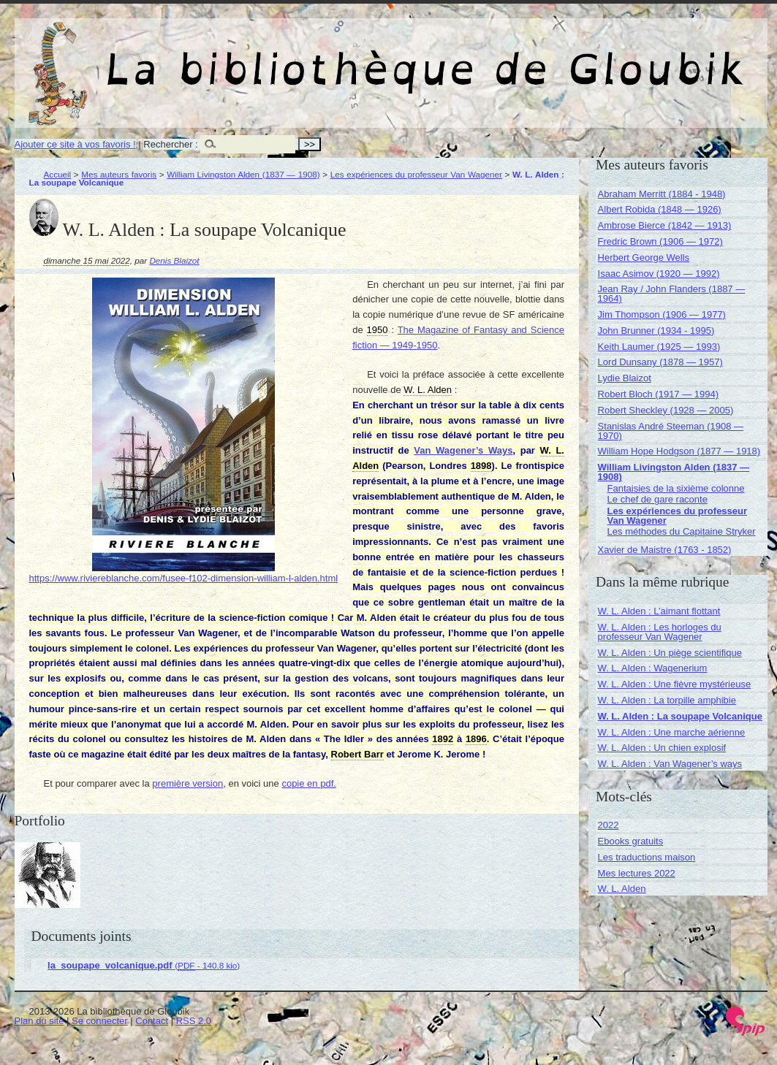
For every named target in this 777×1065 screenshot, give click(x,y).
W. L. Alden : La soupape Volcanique (680, 716)
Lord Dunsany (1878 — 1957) (660, 361)
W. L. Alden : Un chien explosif (662, 747)
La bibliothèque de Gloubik (546, 57)
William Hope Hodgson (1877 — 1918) (679, 451)
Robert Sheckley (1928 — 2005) (666, 410)
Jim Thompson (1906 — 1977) (662, 314)
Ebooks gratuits (631, 841)
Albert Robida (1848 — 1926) (659, 209)
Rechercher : (170, 144)
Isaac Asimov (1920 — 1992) (659, 273)
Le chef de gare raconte (657, 499)
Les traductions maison (647, 857)
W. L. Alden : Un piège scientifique (670, 652)
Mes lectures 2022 (636, 873)
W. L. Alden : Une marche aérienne (672, 732)
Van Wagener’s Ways (463, 450)
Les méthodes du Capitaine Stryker (681, 531)
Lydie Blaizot (624, 378)
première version (187, 783)
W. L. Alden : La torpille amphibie (667, 700)
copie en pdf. (308, 783)
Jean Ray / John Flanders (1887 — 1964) (672, 293)
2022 (608, 825)
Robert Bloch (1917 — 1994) (658, 394)
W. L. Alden (622, 888)
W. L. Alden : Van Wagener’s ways (670, 763)
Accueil (58, 174)
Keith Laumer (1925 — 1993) (659, 346)
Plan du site (39, 1020)
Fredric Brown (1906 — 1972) (660, 241)
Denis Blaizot (174, 260)
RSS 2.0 (193, 1020)
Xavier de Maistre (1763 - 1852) (665, 549)
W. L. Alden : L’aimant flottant (659, 611)
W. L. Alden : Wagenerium (653, 668)
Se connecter (100, 1020)
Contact (151, 1020)
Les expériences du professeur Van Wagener (416, 174)
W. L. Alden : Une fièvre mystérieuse (674, 684)
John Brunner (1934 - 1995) (656, 330)
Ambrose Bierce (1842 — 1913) (665, 225)
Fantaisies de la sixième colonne (676, 488)
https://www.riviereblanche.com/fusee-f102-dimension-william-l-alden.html (183, 578)
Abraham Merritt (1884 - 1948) (662, 193)
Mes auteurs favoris (118, 174)
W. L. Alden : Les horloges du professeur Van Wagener (659, 632)
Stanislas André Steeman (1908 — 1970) (670, 431)
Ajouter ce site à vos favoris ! (75, 144)
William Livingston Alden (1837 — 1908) (243, 174)
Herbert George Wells (643, 257)
